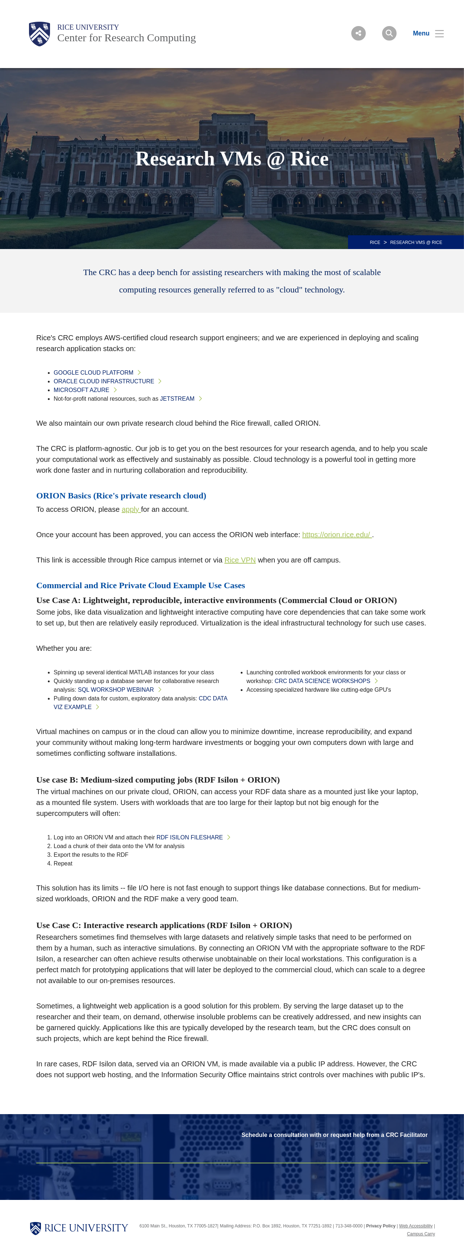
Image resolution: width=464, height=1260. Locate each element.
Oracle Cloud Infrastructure (104, 381)
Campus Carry (421, 1233)
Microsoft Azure (81, 390)
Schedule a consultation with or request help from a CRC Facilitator (334, 1135)
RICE (375, 242)
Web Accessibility (415, 1226)
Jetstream (177, 399)
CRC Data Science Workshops (322, 681)
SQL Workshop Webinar (116, 690)
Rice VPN (240, 560)
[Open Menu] (424, 33)
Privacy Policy (380, 1226)
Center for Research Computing (126, 37)
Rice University (88, 27)
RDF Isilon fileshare (190, 837)
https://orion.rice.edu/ (337, 535)
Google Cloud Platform (93, 373)
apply (131, 509)
